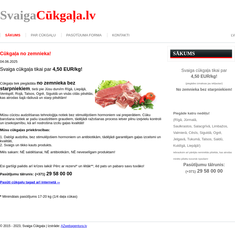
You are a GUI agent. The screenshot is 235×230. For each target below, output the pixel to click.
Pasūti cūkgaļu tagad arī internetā (30, 182)
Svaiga (48, 15)
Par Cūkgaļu (43, 35)
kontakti (121, 35)
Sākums (12, 35)
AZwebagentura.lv (74, 226)
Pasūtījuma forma (84, 35)
